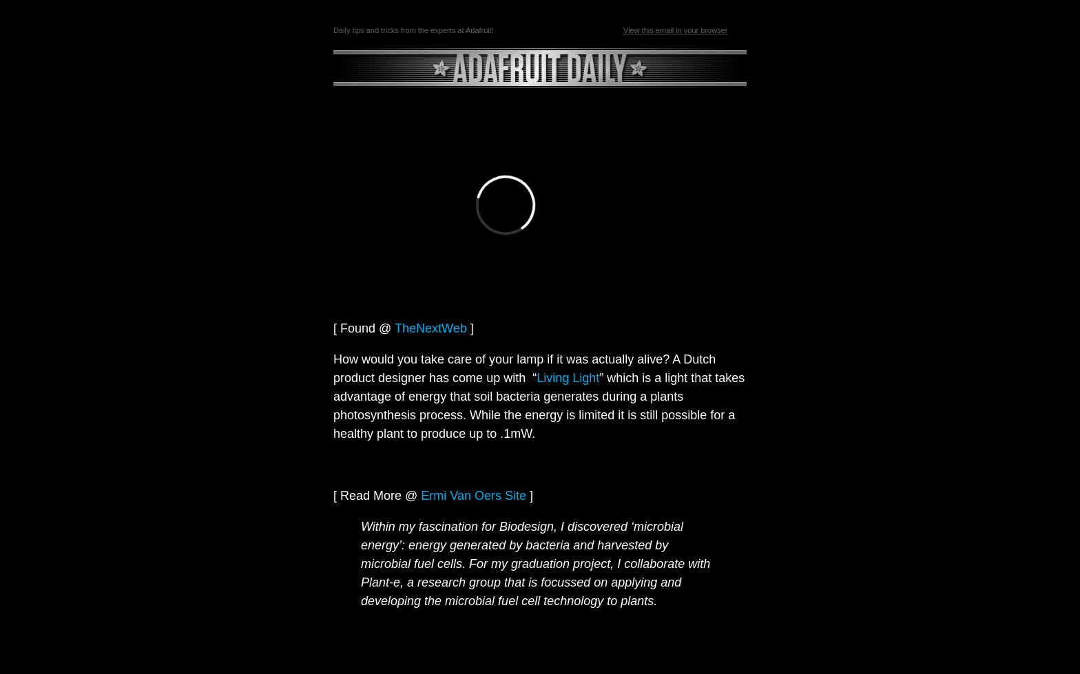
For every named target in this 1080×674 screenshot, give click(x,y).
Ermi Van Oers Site (473, 496)
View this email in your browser (675, 30)
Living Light (568, 378)
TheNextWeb (431, 328)
